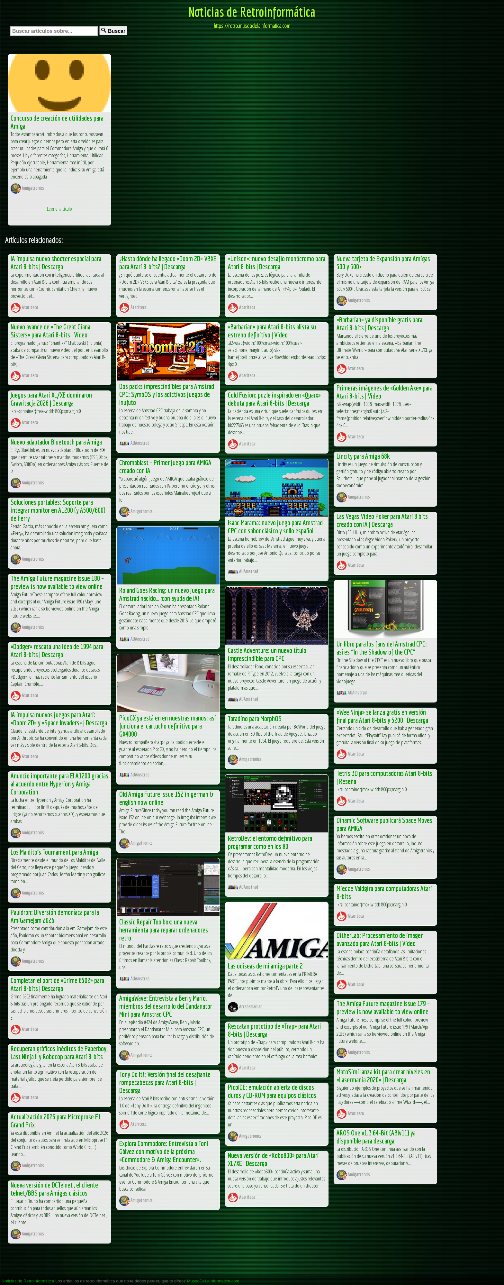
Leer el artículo (59, 208)
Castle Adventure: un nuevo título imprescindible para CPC (267, 654)
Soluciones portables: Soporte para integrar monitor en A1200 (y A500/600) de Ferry (58, 510)
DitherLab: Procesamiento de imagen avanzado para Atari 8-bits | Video (380, 939)
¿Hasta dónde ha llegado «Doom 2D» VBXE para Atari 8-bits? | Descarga (167, 262)
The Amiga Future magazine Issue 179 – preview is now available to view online (383, 1007)
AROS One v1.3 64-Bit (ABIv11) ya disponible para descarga (376, 1137)
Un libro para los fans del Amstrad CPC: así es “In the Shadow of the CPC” (382, 648)
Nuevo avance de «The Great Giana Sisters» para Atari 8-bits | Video (50, 331)
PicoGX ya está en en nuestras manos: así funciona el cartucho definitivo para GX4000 (167, 726)
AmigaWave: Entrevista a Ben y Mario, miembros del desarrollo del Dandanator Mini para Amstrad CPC (165, 1006)
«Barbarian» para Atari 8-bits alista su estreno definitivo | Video (272, 331)
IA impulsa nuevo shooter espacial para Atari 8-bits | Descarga (56, 262)
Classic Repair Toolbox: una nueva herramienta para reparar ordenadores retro (163, 930)
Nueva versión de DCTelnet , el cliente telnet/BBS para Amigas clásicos (54, 1189)
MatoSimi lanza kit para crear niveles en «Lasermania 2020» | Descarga (383, 1076)
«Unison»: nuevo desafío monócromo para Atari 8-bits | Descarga (276, 262)
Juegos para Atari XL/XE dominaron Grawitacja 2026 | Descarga (51, 399)
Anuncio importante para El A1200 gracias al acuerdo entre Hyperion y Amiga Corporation (59, 784)
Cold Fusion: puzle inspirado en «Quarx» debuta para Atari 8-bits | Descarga (274, 399)
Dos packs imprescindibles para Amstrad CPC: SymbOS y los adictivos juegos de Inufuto (166, 394)
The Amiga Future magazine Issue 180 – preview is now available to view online (57, 582)
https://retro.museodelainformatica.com (252, 26)
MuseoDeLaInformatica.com (213, 1281)
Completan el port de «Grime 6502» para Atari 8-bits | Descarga (57, 984)
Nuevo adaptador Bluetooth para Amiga (56, 442)
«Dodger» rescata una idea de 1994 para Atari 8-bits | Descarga (57, 650)
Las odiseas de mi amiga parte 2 (265, 966)
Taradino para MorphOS (255, 718)
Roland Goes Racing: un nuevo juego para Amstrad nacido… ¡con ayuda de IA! (167, 594)
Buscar (113, 31)
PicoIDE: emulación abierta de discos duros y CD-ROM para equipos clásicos (272, 1091)
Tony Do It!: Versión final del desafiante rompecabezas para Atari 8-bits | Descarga (165, 1082)
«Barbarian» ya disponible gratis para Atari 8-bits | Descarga (379, 324)
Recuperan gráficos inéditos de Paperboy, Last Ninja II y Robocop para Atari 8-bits (59, 1052)
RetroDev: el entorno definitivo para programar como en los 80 (270, 842)
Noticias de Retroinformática (252, 11)
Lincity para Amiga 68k (363, 456)
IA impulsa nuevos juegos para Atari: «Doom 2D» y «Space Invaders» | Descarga (59, 719)
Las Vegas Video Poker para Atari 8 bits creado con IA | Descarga (382, 520)
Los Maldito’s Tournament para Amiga (54, 852)
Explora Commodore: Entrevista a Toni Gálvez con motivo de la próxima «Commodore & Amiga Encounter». (163, 1151)
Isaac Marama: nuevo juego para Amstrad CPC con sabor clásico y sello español (275, 527)
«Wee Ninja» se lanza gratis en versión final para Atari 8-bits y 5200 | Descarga (382, 716)
